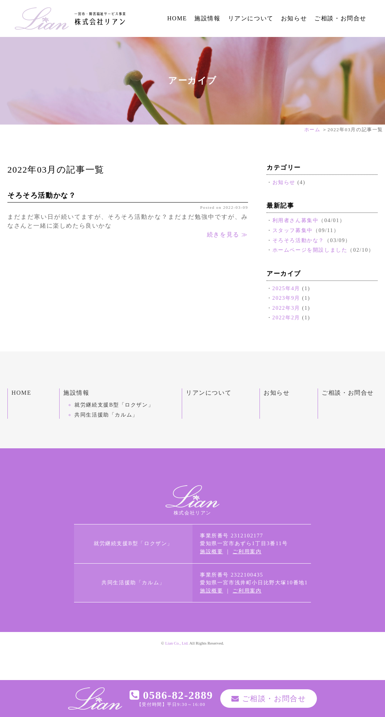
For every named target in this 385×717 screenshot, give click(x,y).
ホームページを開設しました (310, 250)
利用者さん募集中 (295, 220)
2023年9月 (286, 298)
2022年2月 (286, 317)
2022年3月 (286, 308)
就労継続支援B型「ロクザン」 (114, 405)
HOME (177, 18)
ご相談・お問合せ (340, 18)
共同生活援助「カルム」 (106, 415)
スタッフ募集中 (292, 230)
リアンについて (251, 18)
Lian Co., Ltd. (176, 643)
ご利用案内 (246, 551)
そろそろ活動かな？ (41, 195)
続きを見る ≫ (227, 234)
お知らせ (294, 18)
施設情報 (207, 18)
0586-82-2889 (171, 695)
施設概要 (211, 551)
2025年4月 (286, 288)
